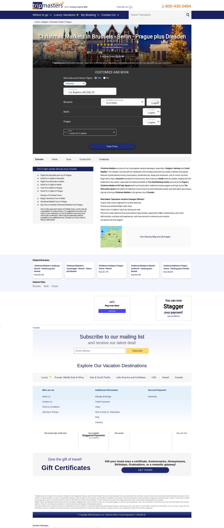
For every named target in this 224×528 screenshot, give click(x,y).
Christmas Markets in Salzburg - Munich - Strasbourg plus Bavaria (47, 268)
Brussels (53, 22)
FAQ (97, 417)
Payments (152, 396)
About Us (46, 396)
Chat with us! (124, 7)
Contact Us (47, 402)
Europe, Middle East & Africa (69, 377)
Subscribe (137, 351)
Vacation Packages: (41, 526)
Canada (179, 377)
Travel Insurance (102, 402)
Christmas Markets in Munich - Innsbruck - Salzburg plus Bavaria (143, 268)
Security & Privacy (50, 412)
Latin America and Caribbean (131, 377)
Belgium (45, 22)
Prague (68, 22)
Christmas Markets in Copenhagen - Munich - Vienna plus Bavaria (78, 268)
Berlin (61, 22)
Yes (97, 78)
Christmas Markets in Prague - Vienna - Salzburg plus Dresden (176, 267)
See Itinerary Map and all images (155, 236)
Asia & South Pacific (100, 377)
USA (154, 377)
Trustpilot (36, 328)
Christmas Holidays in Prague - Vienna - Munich (111, 267)
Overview (39, 159)
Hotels (55, 159)
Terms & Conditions (51, 407)
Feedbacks (104, 159)
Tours (68, 159)
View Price (112, 146)
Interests (99, 422)
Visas (97, 407)
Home (37, 22)
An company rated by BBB (76, 7)
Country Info (85, 159)
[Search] (156, 15)
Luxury (45, 377)
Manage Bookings (103, 396)
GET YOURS (145, 470)
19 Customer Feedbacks (112, 47)
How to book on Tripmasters (107, 412)
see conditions (173, 316)
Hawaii (165, 377)
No (106, 78)
